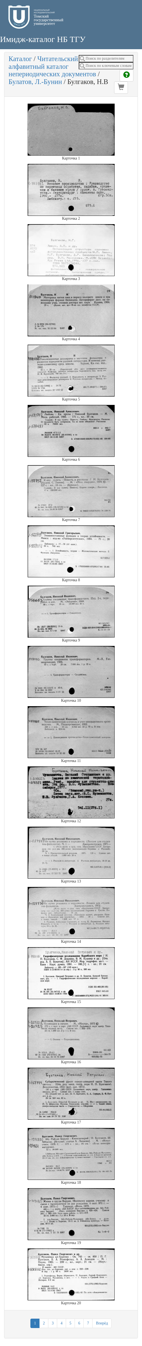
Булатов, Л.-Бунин (35, 81)
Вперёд (102, 1323)
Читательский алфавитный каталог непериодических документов (52, 66)
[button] (121, 88)
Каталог (20, 58)
